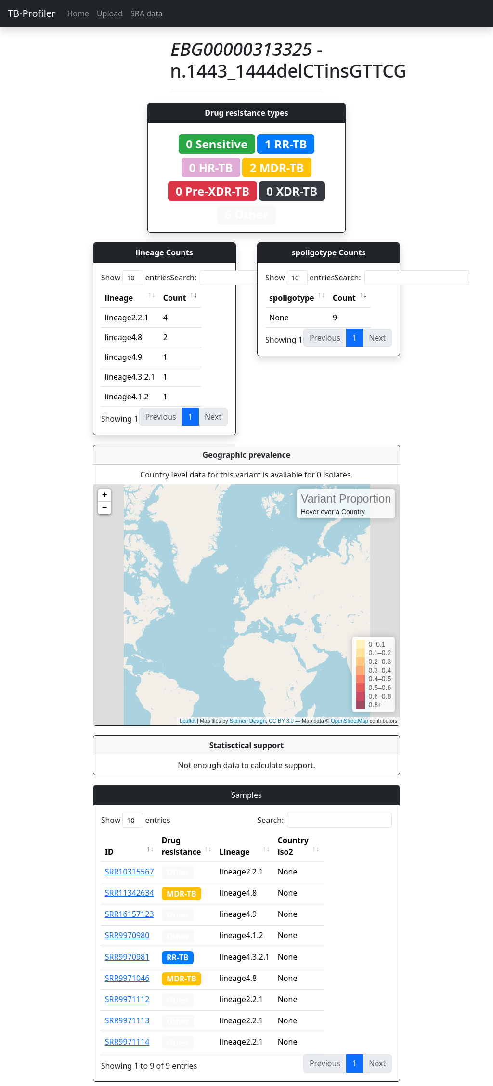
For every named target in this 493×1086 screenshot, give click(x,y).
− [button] (104, 508)
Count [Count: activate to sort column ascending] (174, 297)
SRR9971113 (127, 1009)
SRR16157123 (129, 902)
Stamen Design (248, 721)
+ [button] (104, 495)
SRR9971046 (127, 966)
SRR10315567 (129, 860)
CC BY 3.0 (281, 721)
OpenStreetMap (349, 721)
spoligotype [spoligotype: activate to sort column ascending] (291, 297)
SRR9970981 (127, 945)
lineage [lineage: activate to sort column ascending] (119, 297)
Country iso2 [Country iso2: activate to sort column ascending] (323, 840)
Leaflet (187, 721)
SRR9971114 (127, 1030)
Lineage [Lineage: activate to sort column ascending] (256, 840)
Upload (110, 13)
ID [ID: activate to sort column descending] (109, 840)
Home (78, 13)
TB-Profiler (31, 13)
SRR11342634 (129, 881)
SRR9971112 (127, 987)
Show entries (135, 277)
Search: (237, 277)
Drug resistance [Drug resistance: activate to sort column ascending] (192, 840)
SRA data (146, 13)
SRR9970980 (127, 923)
